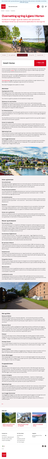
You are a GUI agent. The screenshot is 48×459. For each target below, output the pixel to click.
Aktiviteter (4, 55)
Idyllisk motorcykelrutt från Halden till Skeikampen (9, 425)
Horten (12, 70)
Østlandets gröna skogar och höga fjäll (23, 425)
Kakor (3, 448)
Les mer (26, 2)
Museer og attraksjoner (22, 55)
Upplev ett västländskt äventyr (38, 425)
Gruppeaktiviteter (40, 55)
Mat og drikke (31, 55)
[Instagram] (45, 446)
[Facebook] (43, 446)
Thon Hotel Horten (6, 80)
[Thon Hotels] (3, 6)
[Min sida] (43, 7)
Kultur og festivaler (12, 55)
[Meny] (46, 7)
